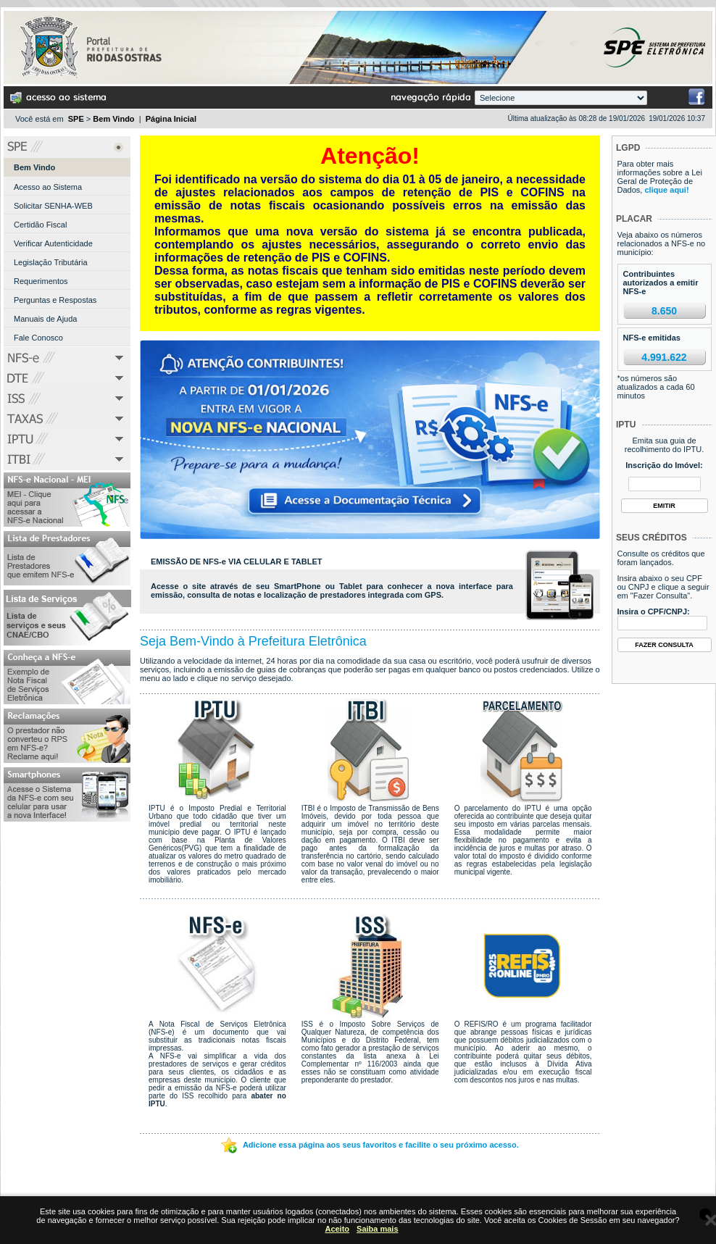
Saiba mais (377, 1228)
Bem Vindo (113, 118)
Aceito (337, 1228)
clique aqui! (666, 189)
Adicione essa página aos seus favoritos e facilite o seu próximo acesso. (370, 1144)
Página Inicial (171, 118)
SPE (76, 118)
